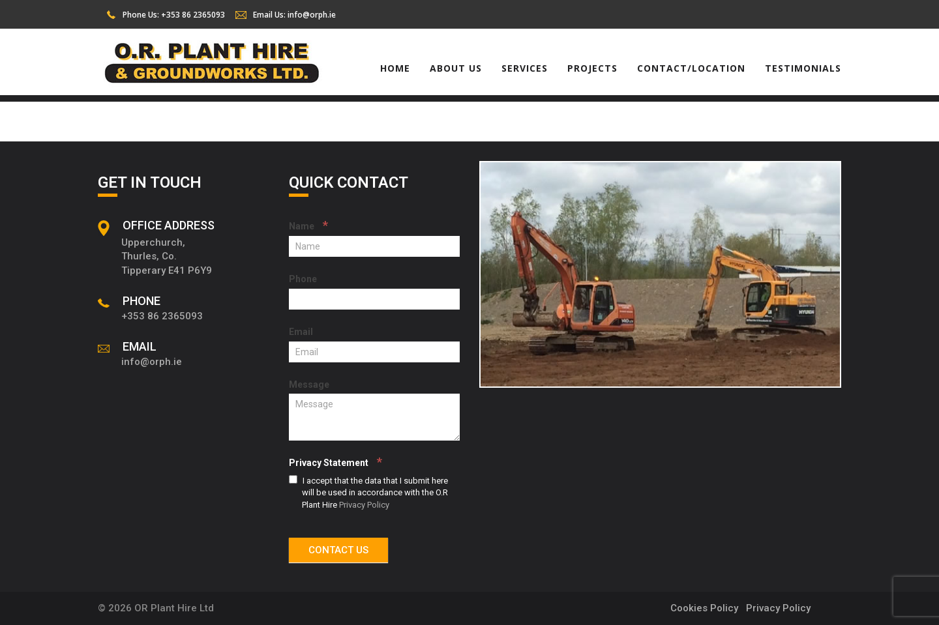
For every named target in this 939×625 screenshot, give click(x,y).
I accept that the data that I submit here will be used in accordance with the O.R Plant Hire (368, 492)
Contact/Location (691, 68)
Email (301, 332)
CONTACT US (338, 550)
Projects (592, 68)
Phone (303, 279)
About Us (456, 68)
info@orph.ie (312, 14)
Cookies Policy (704, 608)
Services (524, 68)
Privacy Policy (364, 505)
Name (308, 225)
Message (309, 384)
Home (395, 68)
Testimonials (803, 68)
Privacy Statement (335, 462)
